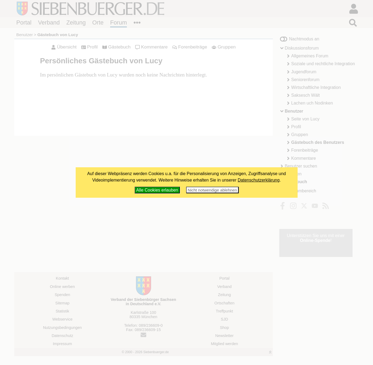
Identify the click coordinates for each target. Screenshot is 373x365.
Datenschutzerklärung (259, 180)
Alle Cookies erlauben (157, 190)
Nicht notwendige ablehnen (212, 190)
